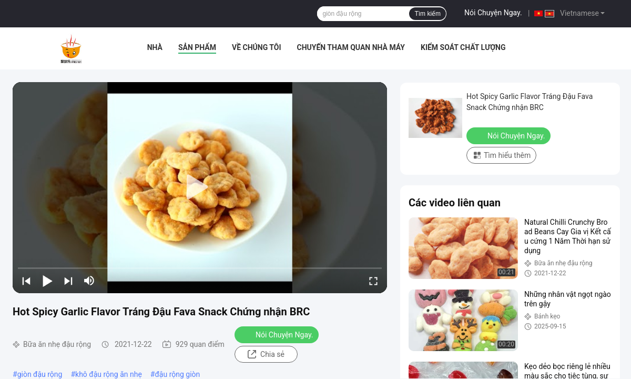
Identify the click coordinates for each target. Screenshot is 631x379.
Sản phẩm (197, 47)
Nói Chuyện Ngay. (493, 12)
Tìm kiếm (427, 13)
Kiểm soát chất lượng (463, 47)
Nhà (154, 47)
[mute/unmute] (89, 280)
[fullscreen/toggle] (373, 280)
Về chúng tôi (256, 47)
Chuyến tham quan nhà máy (351, 47)
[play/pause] (47, 280)
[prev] (26, 280)
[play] (200, 187)
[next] (68, 280)
